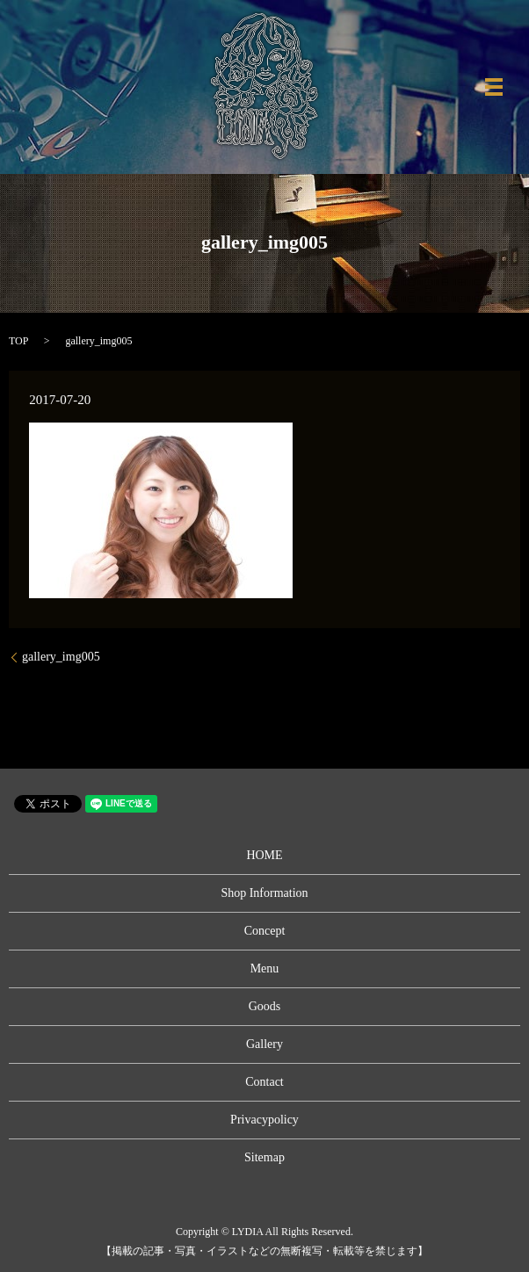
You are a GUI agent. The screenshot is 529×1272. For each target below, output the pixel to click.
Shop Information (264, 893)
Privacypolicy (264, 1119)
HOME (264, 855)
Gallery (264, 1044)
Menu (264, 968)
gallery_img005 (61, 656)
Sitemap (264, 1157)
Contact (264, 1081)
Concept (265, 930)
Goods (265, 1006)
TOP (18, 341)
